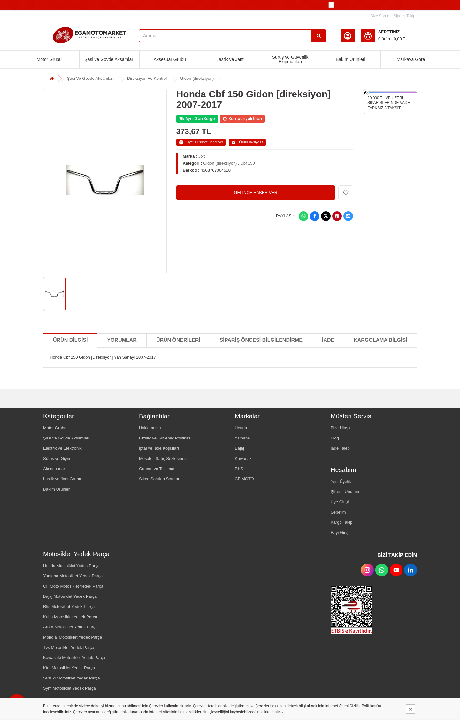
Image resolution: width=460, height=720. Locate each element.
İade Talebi (341, 448)
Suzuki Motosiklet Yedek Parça (71, 678)
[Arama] (318, 35)
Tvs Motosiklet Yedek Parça (68, 647)
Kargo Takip (341, 522)
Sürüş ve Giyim (57, 458)
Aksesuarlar (54, 468)
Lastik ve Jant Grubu (62, 478)
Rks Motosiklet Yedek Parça (69, 606)
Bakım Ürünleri (350, 59)
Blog (335, 438)
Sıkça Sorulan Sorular (159, 478)
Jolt (201, 156)
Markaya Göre (411, 59)
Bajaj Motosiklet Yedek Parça (70, 596)
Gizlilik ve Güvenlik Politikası (165, 438)
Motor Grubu (49, 59)
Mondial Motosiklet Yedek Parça (72, 637)
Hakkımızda (150, 427)
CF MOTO (244, 478)
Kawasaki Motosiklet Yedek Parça (74, 657)
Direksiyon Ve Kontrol (147, 78)
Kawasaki (244, 458)
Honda (241, 427)
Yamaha (242, 438)
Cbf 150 (247, 163)
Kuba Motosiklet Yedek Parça (70, 616)
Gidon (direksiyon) (197, 78)
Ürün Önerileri (178, 340)
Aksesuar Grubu (170, 59)
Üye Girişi (340, 501)
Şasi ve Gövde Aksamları (109, 59)
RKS (239, 468)
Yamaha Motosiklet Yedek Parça (73, 576)
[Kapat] (410, 709)
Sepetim (338, 512)
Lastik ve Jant (230, 59)
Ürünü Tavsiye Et (247, 142)
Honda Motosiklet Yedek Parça (71, 565)
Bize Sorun (380, 16)
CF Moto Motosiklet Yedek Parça (73, 586)
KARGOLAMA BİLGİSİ (380, 340)
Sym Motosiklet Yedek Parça (69, 688)
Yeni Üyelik (341, 481)
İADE (328, 340)
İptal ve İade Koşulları (159, 448)
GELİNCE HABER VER (255, 192)
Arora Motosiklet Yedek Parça (70, 627)
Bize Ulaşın (341, 427)
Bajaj (239, 448)
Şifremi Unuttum (345, 491)
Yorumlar (121, 340)
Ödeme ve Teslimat (156, 468)
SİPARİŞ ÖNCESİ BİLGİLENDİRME (261, 340)
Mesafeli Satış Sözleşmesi (163, 458)
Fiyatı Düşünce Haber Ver (201, 142)
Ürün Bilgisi (70, 340)
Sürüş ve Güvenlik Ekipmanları (290, 59)
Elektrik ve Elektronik (62, 448)
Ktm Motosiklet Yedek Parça (69, 667)
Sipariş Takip (404, 16)
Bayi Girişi (340, 532)
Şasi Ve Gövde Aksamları (90, 78)
